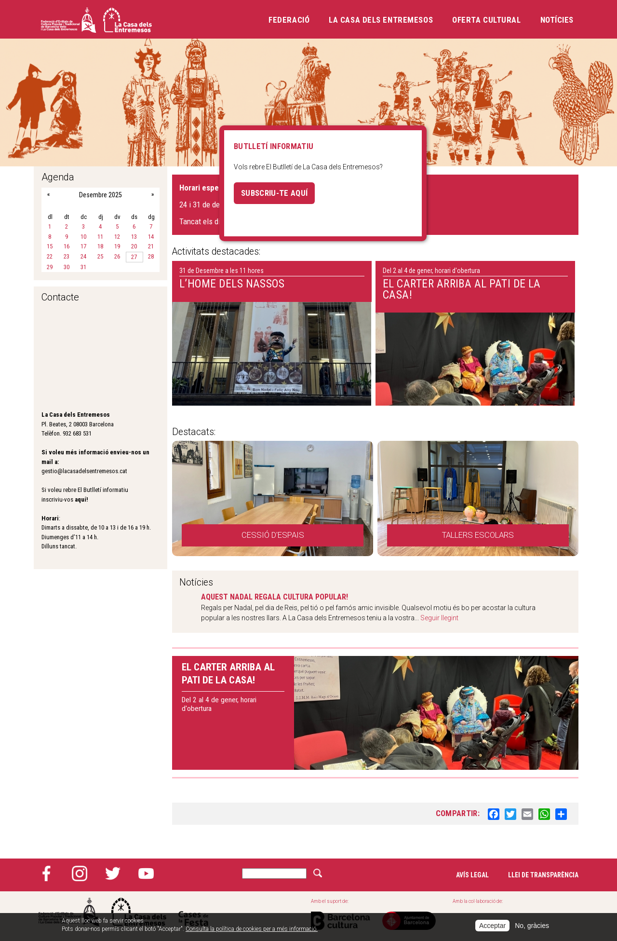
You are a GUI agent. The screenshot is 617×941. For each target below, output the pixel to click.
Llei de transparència (543, 875)
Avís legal (472, 875)
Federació (288, 20)
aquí (80, 499)
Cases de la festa (193, 912)
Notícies (557, 20)
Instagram (79, 873)
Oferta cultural (486, 20)
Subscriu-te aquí (274, 193)
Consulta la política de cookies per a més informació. (252, 929)
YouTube (146, 873)
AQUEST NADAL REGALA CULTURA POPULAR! (274, 596)
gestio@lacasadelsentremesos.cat (84, 471)
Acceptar (492, 925)
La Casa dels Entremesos (381, 20)
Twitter (113, 873)
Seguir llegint (439, 618)
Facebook (46, 873)
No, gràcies (532, 925)
